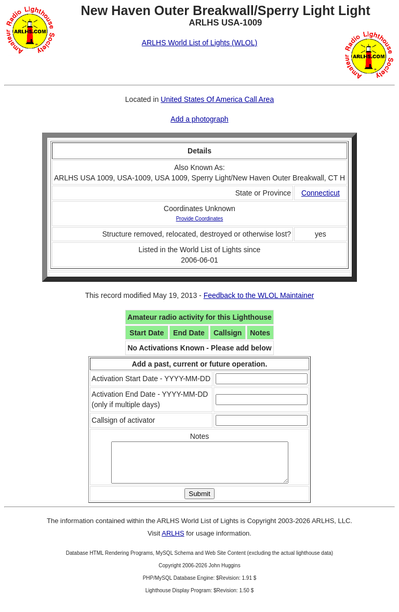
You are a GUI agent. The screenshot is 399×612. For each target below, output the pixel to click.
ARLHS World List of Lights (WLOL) (199, 42)
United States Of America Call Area (217, 99)
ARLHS (173, 541)
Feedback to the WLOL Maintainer (259, 295)
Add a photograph (199, 119)
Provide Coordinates (199, 219)
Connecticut (320, 193)
